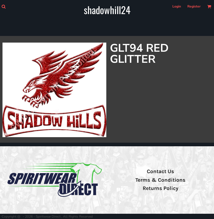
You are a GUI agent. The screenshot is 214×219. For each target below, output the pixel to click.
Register (194, 6)
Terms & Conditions (160, 180)
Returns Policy (160, 188)
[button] (3, 6)
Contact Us (160, 171)
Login (176, 6)
